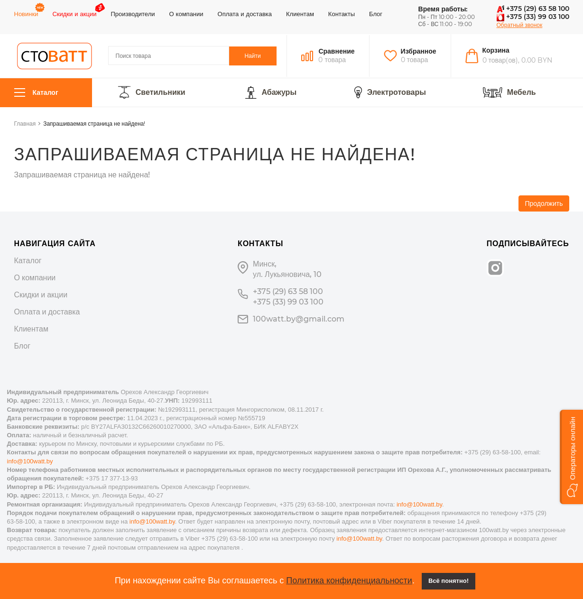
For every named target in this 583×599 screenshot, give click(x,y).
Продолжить (544, 203)
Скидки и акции (74, 14)
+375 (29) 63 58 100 (533, 8)
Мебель (521, 92)
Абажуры (278, 92)
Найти (252, 55)
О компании (186, 14)
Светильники (160, 92)
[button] (571, 457)
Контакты (341, 14)
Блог (375, 14)
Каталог (36, 92)
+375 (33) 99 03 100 (533, 16)
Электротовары (396, 92)
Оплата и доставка (245, 14)
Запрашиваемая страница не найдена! (94, 123)
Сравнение (336, 51)
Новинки (26, 14)
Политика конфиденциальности (349, 580)
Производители (133, 14)
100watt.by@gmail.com (298, 318)
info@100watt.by (30, 461)
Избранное (418, 51)
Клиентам (300, 14)
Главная (25, 123)
